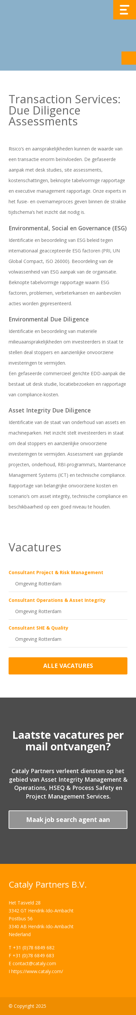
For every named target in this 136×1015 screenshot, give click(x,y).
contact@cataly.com (34, 963)
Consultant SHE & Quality (38, 628)
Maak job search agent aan (68, 819)
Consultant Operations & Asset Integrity (57, 600)
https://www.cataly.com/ (37, 971)
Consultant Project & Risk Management (56, 572)
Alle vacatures (68, 666)
